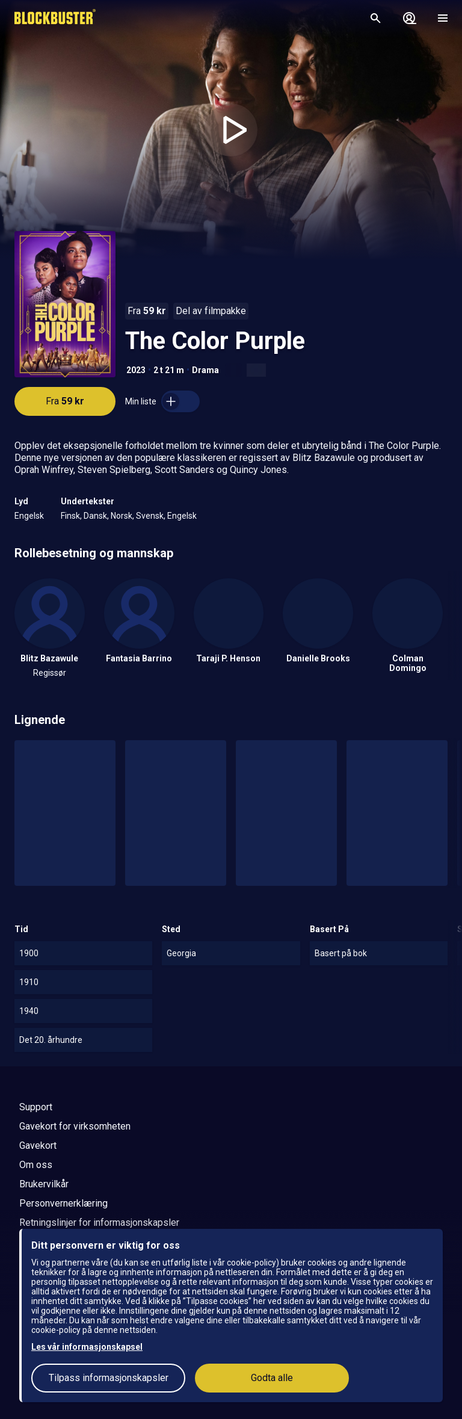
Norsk (121, 516)
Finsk (70, 516)
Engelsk (29, 516)
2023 (136, 370)
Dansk (95, 516)
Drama (205, 370)
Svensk (150, 516)
